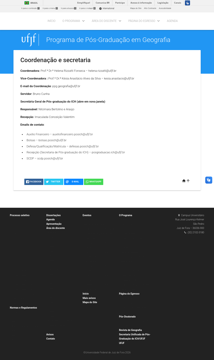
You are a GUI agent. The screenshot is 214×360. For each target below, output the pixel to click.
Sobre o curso (127, 224)
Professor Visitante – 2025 (23, 303)
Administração (127, 220)
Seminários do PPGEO (94, 261)
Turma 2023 (53, 302)
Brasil (30, 2)
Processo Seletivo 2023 (22, 275)
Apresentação (53, 223)
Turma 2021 (53, 293)
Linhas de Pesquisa (129, 252)
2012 (14, 224)
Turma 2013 (53, 256)
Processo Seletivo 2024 (22, 280)
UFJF (121, 343)
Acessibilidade (165, 8)
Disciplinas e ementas (130, 271)
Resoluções (17, 317)
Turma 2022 (53, 297)
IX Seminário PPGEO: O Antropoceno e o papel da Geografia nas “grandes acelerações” (100, 233)
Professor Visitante (20, 299)
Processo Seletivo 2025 (22, 285)
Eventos (87, 215)
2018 (14, 252)
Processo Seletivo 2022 (22, 271)
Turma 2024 (53, 307)
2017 (14, 247)
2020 (14, 261)
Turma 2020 (53, 288)
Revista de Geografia (130, 330)
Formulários (53, 233)
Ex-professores (127, 247)
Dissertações (53, 215)
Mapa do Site (135, 8)
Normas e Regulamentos (23, 307)
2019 (14, 257)
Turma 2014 (53, 260)
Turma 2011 (53, 246)
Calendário (52, 330)
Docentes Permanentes (131, 243)
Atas (14, 321)
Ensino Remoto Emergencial (60, 321)
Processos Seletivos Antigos (24, 294)
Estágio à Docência (56, 325)
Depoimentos (126, 298)
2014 (14, 234)
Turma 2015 (53, 265)
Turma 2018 (53, 279)
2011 (14, 220)
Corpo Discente (54, 242)
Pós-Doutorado (127, 316)
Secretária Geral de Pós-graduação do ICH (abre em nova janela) (62, 101)
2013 (14, 229)
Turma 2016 (53, 270)
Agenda (172, 21)
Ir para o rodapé (87, 8)
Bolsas (15, 312)
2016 (14, 243)
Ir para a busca (68, 8)
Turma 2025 (53, 311)
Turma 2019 (53, 283)
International (106, 8)
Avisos (50, 334)
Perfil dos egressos (129, 303)
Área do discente (104, 21)
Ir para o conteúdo (30, 8)
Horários (51, 237)
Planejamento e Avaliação (132, 280)
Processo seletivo (20, 215)
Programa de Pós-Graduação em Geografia (108, 40)
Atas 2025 (16, 340)
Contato (50, 338)
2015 (14, 238)
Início (51, 21)
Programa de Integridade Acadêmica (137, 285)
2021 (14, 266)
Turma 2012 (53, 251)
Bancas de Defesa (92, 220)
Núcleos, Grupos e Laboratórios (134, 257)
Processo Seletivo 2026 (22, 289)
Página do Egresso (141, 21)
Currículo (125, 266)
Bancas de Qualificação (94, 224)
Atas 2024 (16, 335)
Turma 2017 (53, 274)
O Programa (71, 21)
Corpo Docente (127, 229)
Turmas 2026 (53, 316)
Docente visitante (128, 234)
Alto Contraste (150, 8)
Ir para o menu (50, 8)
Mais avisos (89, 298)
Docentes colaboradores (131, 238)
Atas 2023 (16, 331)
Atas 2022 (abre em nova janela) (26, 326)
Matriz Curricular (128, 275)
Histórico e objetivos (130, 289)
